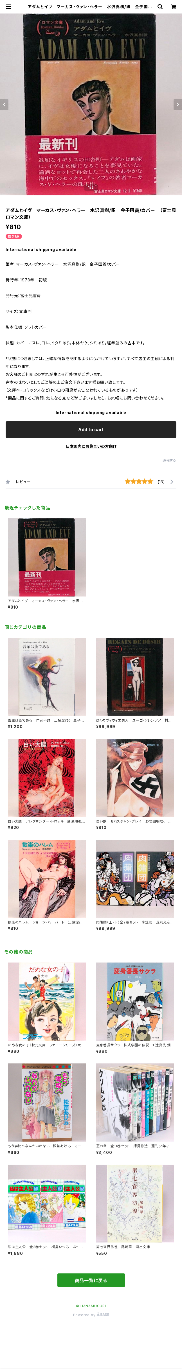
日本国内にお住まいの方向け (91, 446)
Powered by (91, 1315)
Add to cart (91, 429)
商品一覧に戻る (91, 1280)
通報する (169, 460)
